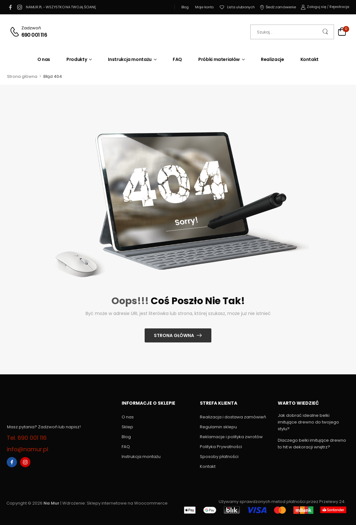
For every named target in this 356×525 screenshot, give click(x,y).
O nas (43, 59)
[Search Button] (326, 32)
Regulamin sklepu (218, 427)
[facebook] (10, 7)
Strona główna (22, 76)
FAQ (177, 59)
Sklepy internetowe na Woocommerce (127, 503)
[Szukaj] (292, 32)
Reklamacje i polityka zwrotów (231, 437)
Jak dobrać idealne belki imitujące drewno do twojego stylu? (308, 422)
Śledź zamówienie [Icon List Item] (278, 7)
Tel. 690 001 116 (27, 438)
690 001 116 (34, 35)
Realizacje (272, 59)
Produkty (76, 59)
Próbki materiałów (219, 59)
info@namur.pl (27, 449)
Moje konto (204, 7)
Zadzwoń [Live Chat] (31, 28)
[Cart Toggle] (342, 32)
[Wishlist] (237, 7)
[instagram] (19, 7)
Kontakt (309, 59)
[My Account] (313, 7)
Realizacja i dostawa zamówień (233, 417)
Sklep (127, 427)
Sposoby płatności (219, 457)
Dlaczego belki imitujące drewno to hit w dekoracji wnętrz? (312, 443)
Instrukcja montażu (130, 59)
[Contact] (15, 32)
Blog (185, 7)
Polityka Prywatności (221, 447)
